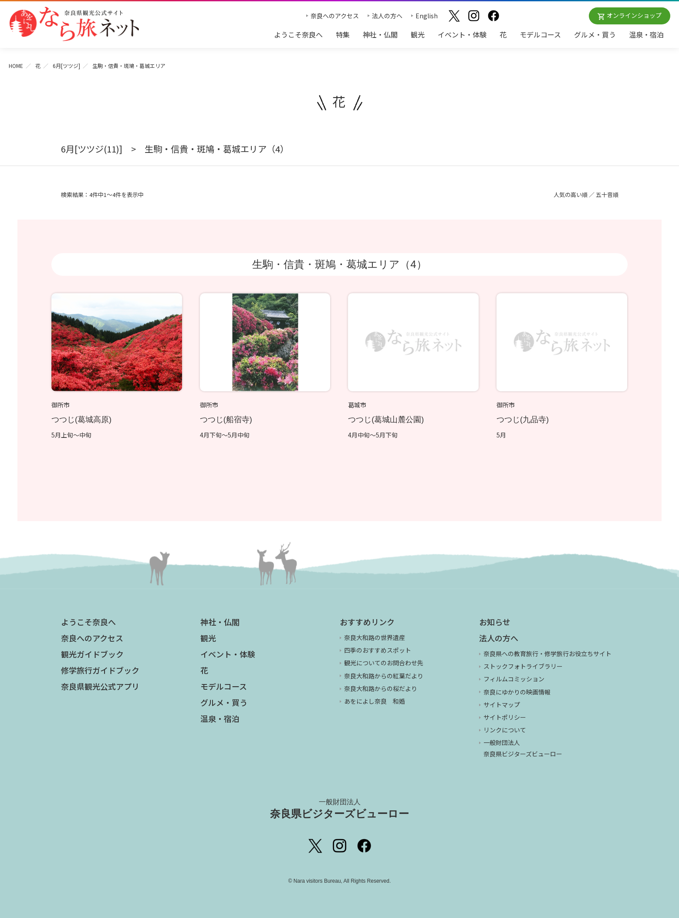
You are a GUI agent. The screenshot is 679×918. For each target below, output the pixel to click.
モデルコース (540, 34)
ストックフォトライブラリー (523, 666)
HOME (16, 65)
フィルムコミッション (513, 678)
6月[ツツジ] (66, 65)
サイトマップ (501, 704)
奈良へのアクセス (335, 15)
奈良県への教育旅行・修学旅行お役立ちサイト (547, 653)
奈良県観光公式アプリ (100, 686)
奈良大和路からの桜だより (380, 688)
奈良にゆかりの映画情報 (517, 692)
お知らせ (494, 621)
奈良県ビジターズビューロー (339, 809)
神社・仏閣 (380, 34)
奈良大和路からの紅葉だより (383, 675)
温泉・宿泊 (646, 34)
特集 (343, 34)
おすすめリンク (367, 621)
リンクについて (504, 729)
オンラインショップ (634, 15)
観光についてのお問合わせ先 (383, 662)
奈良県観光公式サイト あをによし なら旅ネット (74, 24)
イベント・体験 (462, 34)
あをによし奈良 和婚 (374, 701)
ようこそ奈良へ (298, 34)
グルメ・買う (595, 34)
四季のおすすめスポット (377, 650)
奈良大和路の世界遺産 (374, 637)
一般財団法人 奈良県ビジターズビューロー (522, 748)
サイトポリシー (504, 717)
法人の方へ (387, 15)
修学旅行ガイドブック (100, 670)
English (427, 15)
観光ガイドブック (92, 654)
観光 (418, 34)
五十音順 (607, 194)
